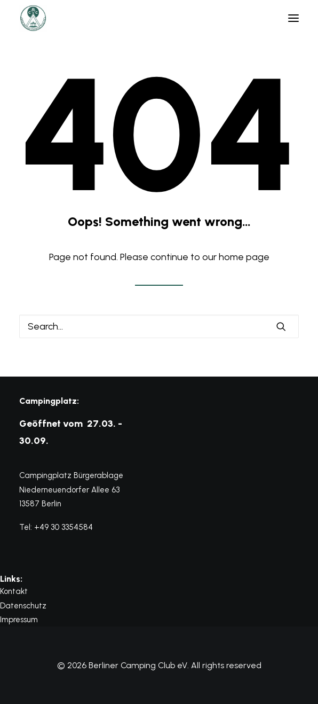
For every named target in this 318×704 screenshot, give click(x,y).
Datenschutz (23, 606)
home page (244, 257)
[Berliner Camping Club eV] (33, 18)
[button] (293, 18)
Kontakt (14, 591)
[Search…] (159, 326)
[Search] (159, 326)
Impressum (19, 619)
